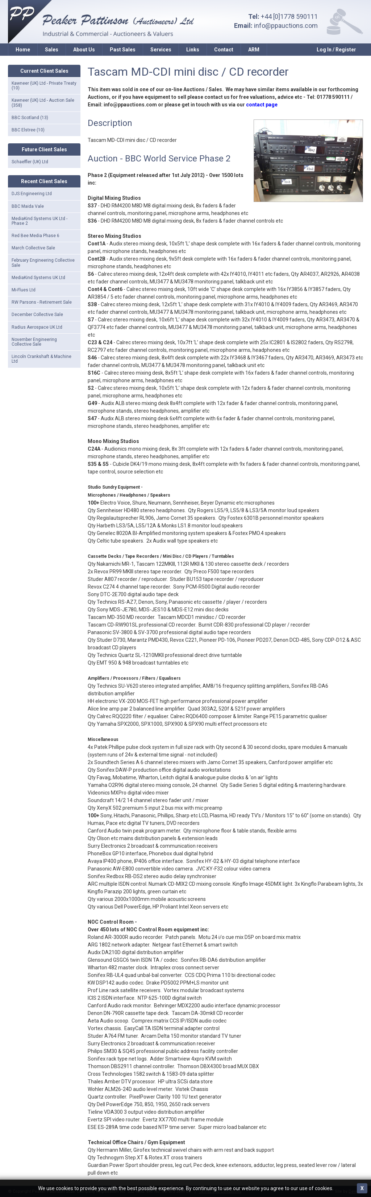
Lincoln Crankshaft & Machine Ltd (41, 359)
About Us (84, 49)
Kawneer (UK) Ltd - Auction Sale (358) (43, 103)
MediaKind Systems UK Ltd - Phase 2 (39, 221)
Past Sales (123, 49)
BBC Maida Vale (28, 206)
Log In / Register (336, 49)
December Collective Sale (37, 314)
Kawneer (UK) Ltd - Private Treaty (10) (44, 85)
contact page (262, 105)
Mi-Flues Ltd (24, 289)
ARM (253, 49)
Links (192, 49)
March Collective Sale (33, 247)
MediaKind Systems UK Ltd (38, 277)
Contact (223, 49)
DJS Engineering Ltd (32, 193)
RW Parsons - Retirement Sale (42, 302)
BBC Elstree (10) (28, 129)
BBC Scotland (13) (30, 117)
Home (23, 49)
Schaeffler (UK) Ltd (30, 161)
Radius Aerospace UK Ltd (37, 327)
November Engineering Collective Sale (34, 342)
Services (160, 49)
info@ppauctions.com (286, 25)
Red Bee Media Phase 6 (35, 235)
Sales (51, 49)
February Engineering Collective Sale (43, 262)
